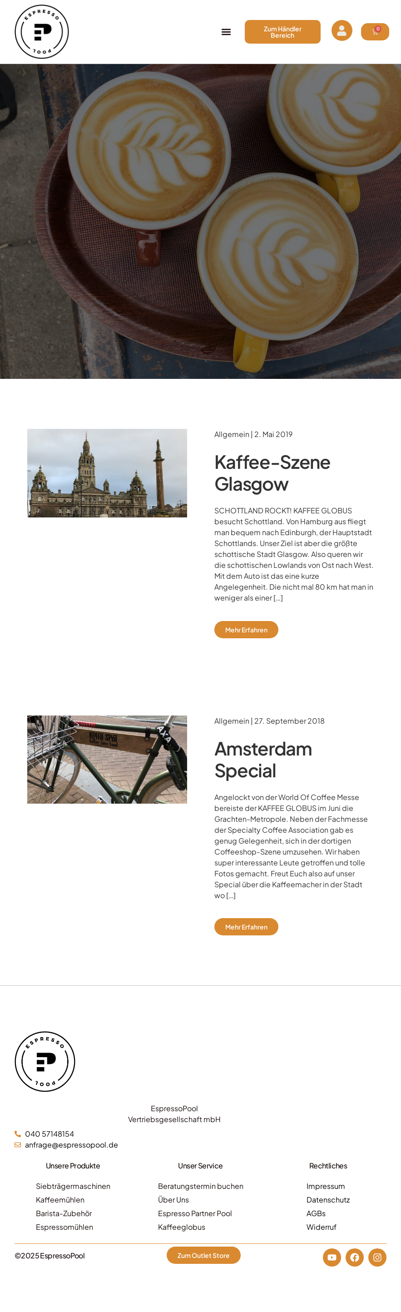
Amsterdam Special (263, 758)
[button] (226, 32)
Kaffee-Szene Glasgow (272, 472)
